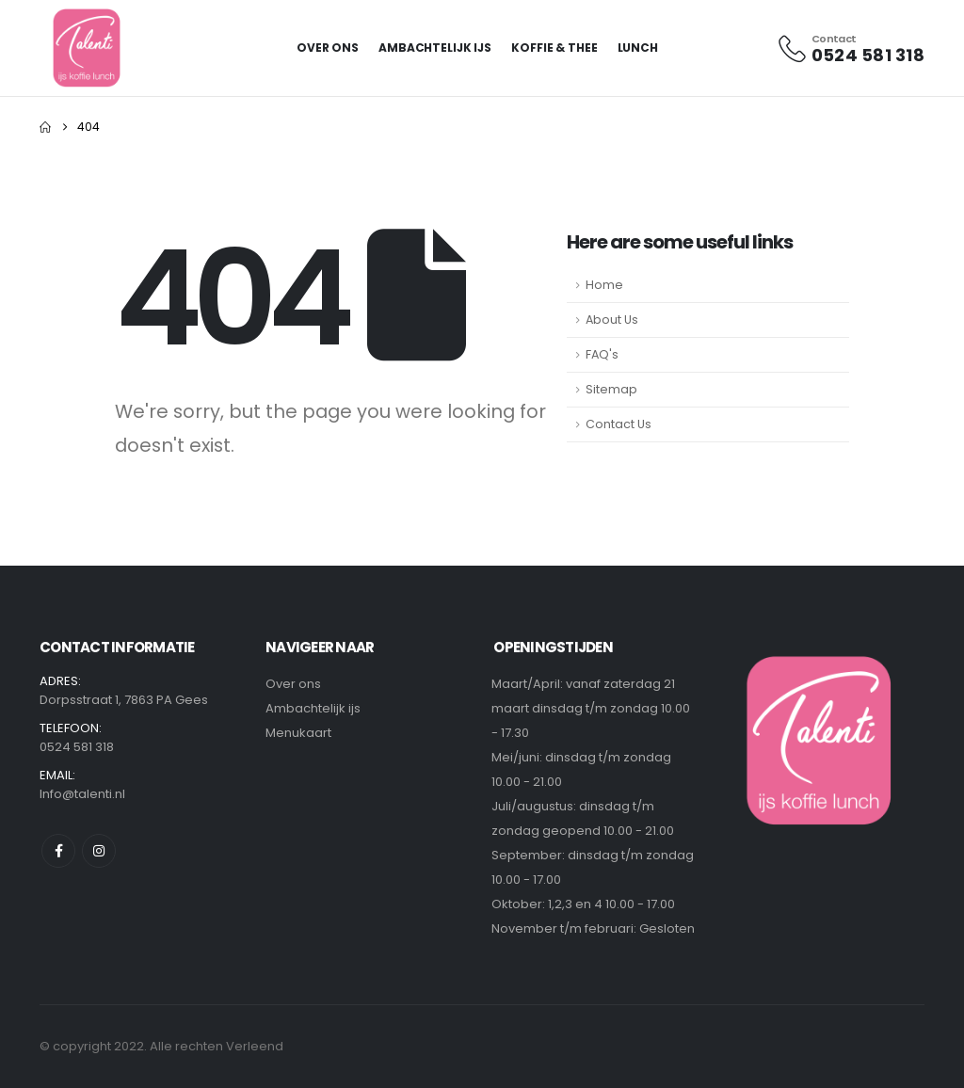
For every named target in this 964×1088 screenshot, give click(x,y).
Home (604, 285)
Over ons (293, 684)
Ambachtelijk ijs (434, 48)
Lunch (638, 48)
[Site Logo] (88, 48)
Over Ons (328, 48)
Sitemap (611, 389)
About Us (612, 320)
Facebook (58, 851)
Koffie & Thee (554, 48)
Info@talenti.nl (82, 794)
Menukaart (298, 733)
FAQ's (602, 354)
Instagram (99, 851)
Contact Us (618, 424)
